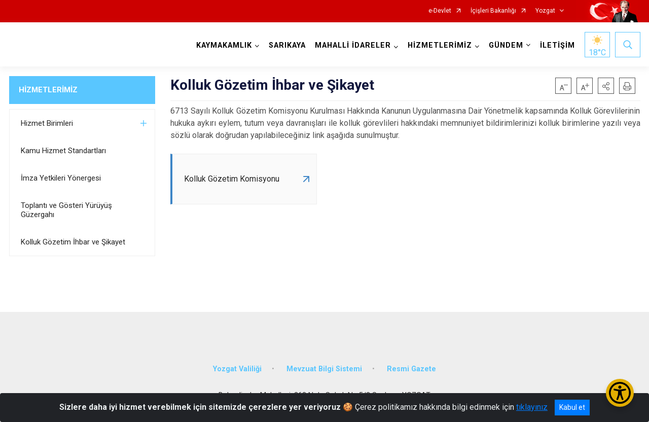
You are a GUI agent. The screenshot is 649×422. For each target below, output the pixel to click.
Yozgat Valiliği (237, 369)
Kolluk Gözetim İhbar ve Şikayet (73, 242)
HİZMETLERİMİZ (48, 89)
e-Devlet (439, 11)
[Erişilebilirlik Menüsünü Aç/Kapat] (620, 393)
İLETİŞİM (557, 45)
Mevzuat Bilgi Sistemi (324, 369)
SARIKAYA (287, 45)
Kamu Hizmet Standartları (63, 150)
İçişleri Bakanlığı (493, 11)
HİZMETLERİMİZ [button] (440, 45)
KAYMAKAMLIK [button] (224, 45)
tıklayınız (532, 407)
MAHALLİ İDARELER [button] (353, 45)
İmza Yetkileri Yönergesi (61, 178)
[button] (606, 86)
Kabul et (572, 407)
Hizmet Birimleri (47, 123)
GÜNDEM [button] (506, 45)
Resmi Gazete (411, 369)
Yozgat (545, 11)
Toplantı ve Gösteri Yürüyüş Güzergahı (66, 210)
